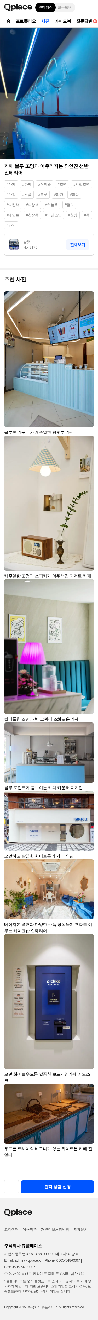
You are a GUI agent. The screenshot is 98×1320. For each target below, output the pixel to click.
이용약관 (29, 1229)
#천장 (72, 215)
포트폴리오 (26, 21)
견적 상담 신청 (57, 1187)
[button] (90, 7)
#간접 (11, 194)
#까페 (27, 184)
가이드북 (63, 21)
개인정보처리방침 (55, 1229)
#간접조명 (81, 184)
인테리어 (45, 7)
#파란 (58, 194)
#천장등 (32, 215)
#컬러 (69, 205)
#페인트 (13, 215)
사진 (45, 21)
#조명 (62, 184)
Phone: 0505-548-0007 (62, 1260)
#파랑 (74, 194)
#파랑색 (32, 205)
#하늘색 (51, 205)
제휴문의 (81, 1229)
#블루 (42, 194)
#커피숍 (44, 184)
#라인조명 (53, 215)
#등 (87, 215)
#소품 (27, 194)
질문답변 (64, 7)
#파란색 (13, 205)
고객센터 (11, 1229)
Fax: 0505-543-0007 (19, 1267)
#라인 (11, 225)
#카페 (11, 184)
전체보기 (77, 244)
